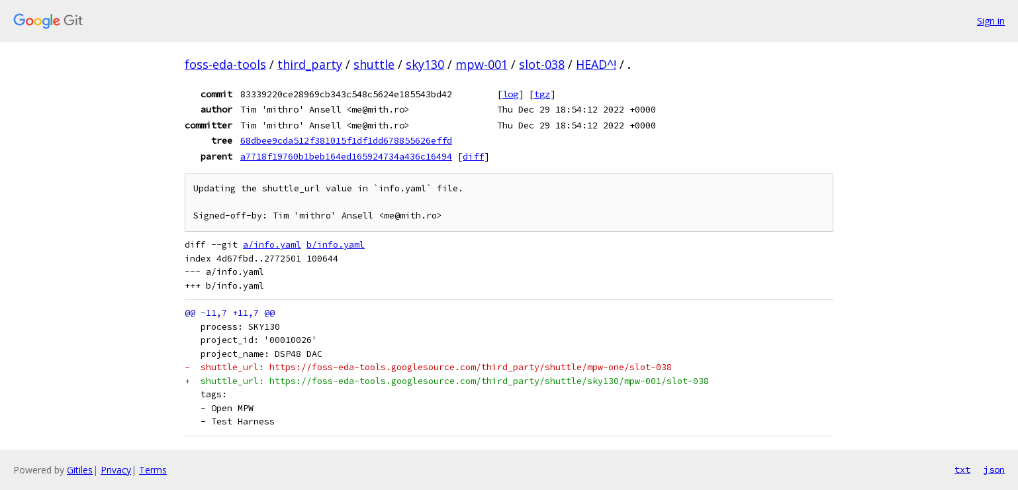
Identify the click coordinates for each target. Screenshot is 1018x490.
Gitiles (80, 470)
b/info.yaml (335, 244)
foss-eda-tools (225, 64)
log (510, 94)
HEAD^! (596, 64)
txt (962, 469)
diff (473, 156)
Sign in (991, 21)
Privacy (116, 470)
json (994, 469)
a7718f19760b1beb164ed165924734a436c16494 (346, 156)
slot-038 (542, 64)
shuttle (373, 64)
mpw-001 (481, 64)
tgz (542, 94)
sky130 (425, 64)
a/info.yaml (272, 244)
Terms (153, 470)
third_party (309, 64)
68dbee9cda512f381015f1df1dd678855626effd (346, 140)
